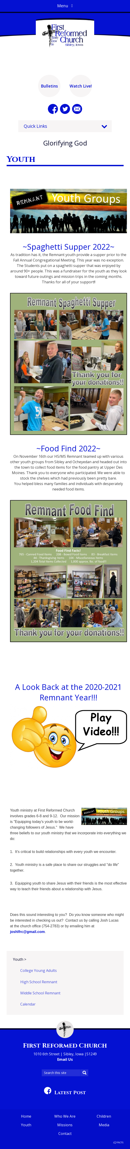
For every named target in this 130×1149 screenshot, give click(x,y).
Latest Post (65, 1092)
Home (26, 1116)
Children (104, 1116)
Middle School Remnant (40, 993)
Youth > (19, 959)
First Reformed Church (65, 1045)
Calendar (28, 1004)
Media (104, 1124)
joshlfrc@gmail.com (27, 932)
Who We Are (64, 1116)
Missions (65, 1124)
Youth (26, 1124)
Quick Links (35, 126)
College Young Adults (38, 970)
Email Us (65, 1059)
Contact (65, 1133)
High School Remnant (38, 981)
